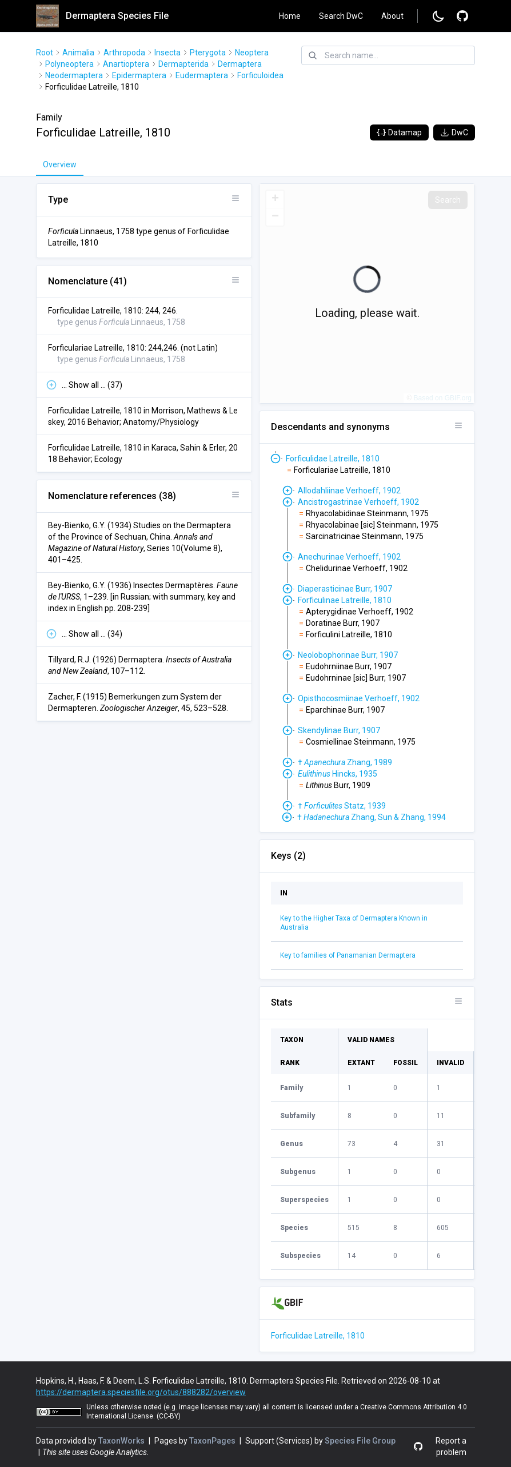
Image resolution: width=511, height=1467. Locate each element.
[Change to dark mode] (438, 16)
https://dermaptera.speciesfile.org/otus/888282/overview (141, 1392)
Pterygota (208, 52)
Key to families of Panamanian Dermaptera (348, 955)
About (392, 16)
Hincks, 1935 (337, 773)
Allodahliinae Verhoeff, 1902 (349, 490)
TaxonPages (213, 1440)
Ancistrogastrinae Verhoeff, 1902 (358, 502)
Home (290, 16)
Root (44, 52)
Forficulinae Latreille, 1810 (345, 600)
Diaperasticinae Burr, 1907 (345, 588)
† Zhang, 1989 (345, 762)
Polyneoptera (69, 64)
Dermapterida (183, 64)
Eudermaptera (201, 75)
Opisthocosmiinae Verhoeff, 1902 (359, 698)
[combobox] (388, 55)
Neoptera (252, 52)
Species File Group (360, 1440)
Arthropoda (124, 52)
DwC (454, 132)
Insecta (167, 52)
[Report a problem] (462, 16)
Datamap (399, 132)
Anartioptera (126, 64)
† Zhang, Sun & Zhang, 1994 (371, 817)
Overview (60, 164)
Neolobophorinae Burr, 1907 (348, 655)
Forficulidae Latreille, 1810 (333, 458)
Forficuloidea (260, 75)
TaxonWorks (122, 1440)
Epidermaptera (139, 75)
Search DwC (341, 16)
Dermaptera (240, 64)
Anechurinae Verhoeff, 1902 (349, 556)
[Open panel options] (235, 198)
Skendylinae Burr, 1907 (339, 730)
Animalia (78, 52)
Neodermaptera (74, 75)
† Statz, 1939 (342, 805)
